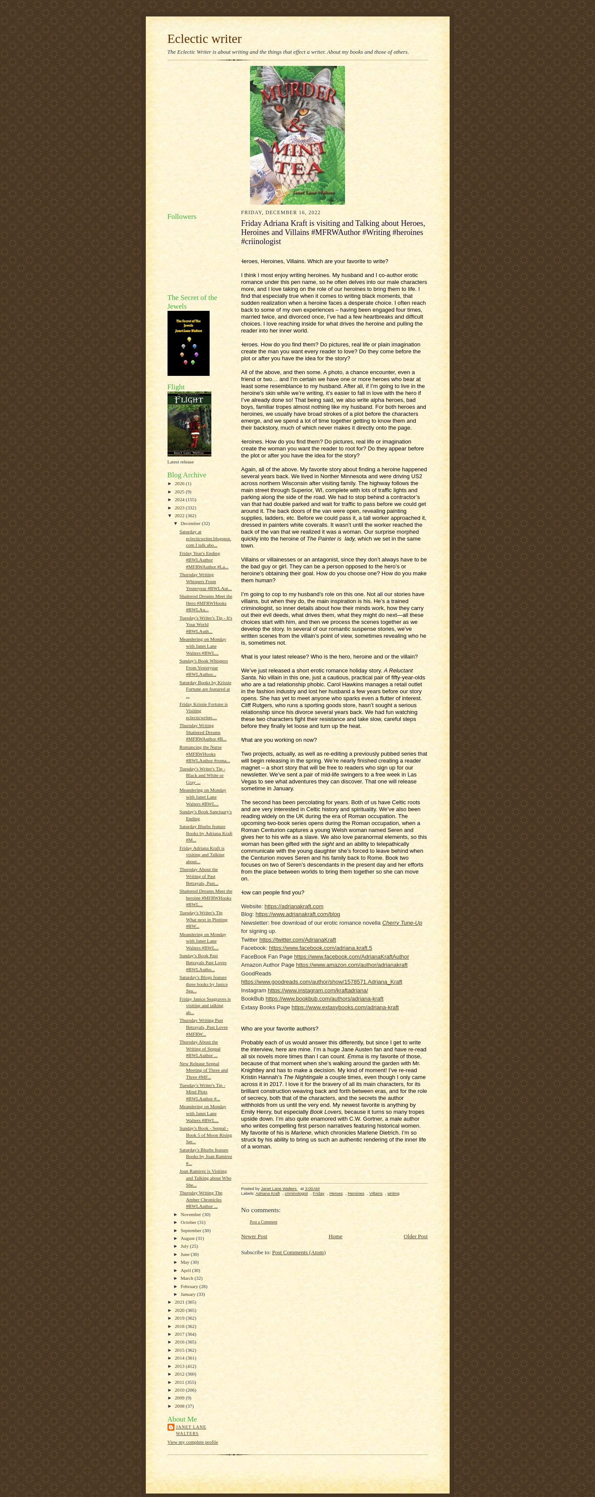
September (192, 1230)
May (186, 1262)
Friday (319, 1193)
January (189, 1294)
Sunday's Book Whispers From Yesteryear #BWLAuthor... (203, 667)
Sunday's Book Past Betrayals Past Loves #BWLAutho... (203, 962)
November (191, 1214)
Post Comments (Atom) (299, 1252)
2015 (180, 1350)
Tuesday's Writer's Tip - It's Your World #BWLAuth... (205, 624)
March (187, 1278)
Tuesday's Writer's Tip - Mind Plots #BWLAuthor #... (202, 1092)
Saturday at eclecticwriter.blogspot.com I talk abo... (205, 538)
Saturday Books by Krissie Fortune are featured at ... (205, 689)
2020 (180, 1310)
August (188, 1238)
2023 (180, 507)
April (186, 1270)
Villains (375, 1193)
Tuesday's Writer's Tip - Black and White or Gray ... (202, 775)
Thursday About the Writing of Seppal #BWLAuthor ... (199, 1048)
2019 (180, 1318)
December (191, 523)
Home (335, 1236)
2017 (180, 1334)
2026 (180, 483)
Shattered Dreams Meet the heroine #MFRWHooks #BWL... (205, 897)
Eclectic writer (205, 39)
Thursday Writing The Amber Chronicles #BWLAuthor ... (200, 1199)
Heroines (356, 1193)
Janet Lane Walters (191, 1430)
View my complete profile (193, 1442)
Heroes (336, 1193)
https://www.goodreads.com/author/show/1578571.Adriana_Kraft (321, 981)
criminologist (296, 1193)
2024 (180, 499)
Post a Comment (264, 1222)
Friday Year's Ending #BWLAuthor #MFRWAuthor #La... (203, 560)
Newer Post (254, 1236)
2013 (180, 1366)
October (189, 1222)
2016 (180, 1341)
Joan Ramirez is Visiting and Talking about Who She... (205, 1177)
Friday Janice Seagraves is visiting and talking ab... (204, 1005)
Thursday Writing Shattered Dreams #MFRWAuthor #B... (203, 732)
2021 (180, 1302)
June (186, 1254)
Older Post (415, 1236)
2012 (180, 1373)
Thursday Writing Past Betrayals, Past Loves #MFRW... (203, 1027)
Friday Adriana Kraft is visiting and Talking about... (201, 854)
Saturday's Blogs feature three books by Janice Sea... (203, 984)
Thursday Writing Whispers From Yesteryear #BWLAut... (205, 581)
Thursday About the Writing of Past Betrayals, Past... (198, 876)
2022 (180, 515)
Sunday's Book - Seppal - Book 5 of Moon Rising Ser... (205, 1134)
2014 (180, 1357)
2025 (180, 491)
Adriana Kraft (268, 1193)
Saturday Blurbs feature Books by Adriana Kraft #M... (205, 833)
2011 (180, 1382)
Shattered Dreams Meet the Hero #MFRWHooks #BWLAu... (205, 603)
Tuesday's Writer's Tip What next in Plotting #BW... (203, 919)
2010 (180, 1390)
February (190, 1286)
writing (394, 1193)
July (185, 1246)
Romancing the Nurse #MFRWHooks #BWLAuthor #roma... (204, 753)
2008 (180, 1406)
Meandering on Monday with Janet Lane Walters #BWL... (202, 645)
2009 (180, 1397)
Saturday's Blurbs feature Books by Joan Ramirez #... (205, 1156)
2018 (180, 1326)
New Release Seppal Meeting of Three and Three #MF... (203, 1070)
